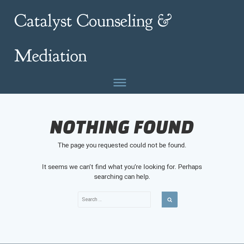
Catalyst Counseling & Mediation (93, 38)
